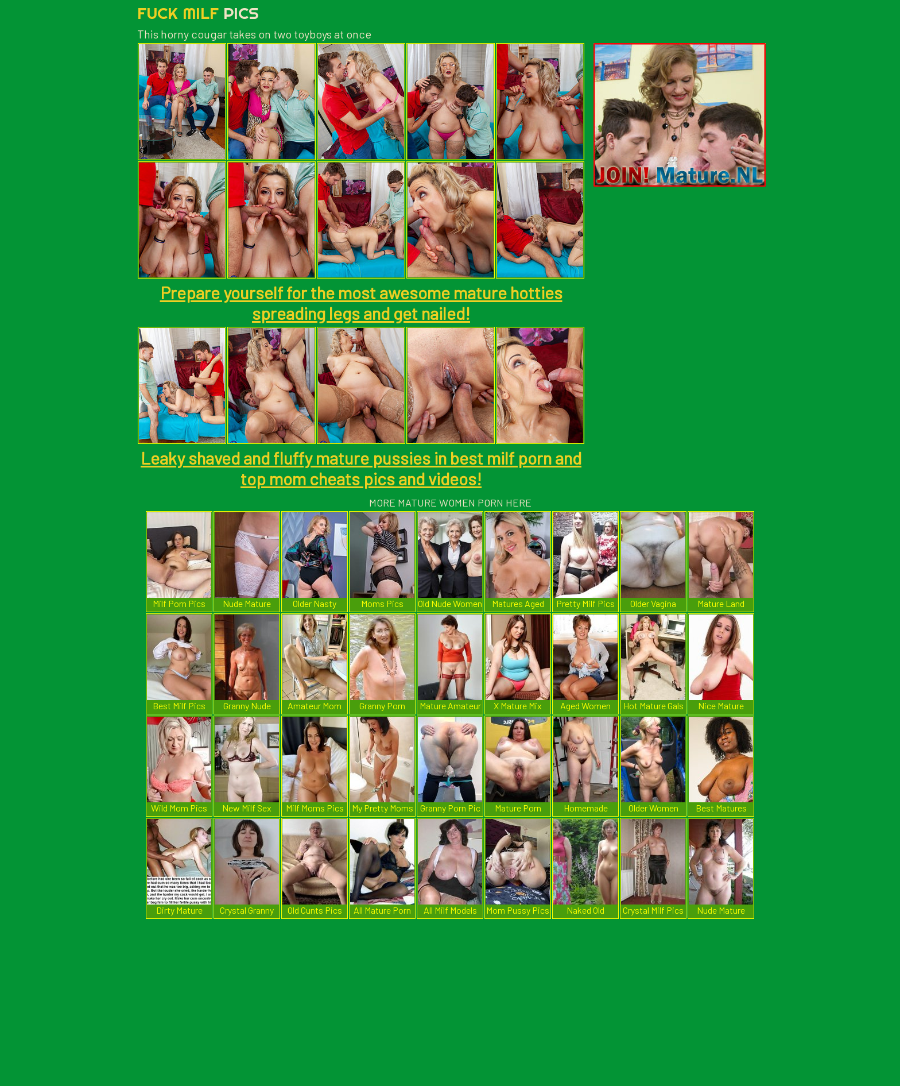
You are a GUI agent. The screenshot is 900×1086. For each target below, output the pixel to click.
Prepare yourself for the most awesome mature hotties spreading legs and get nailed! (361, 302)
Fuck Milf (198, 13)
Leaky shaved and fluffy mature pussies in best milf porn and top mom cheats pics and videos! (361, 468)
